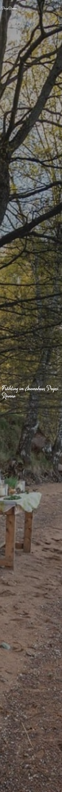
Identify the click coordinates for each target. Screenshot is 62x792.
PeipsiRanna (9, 8)
